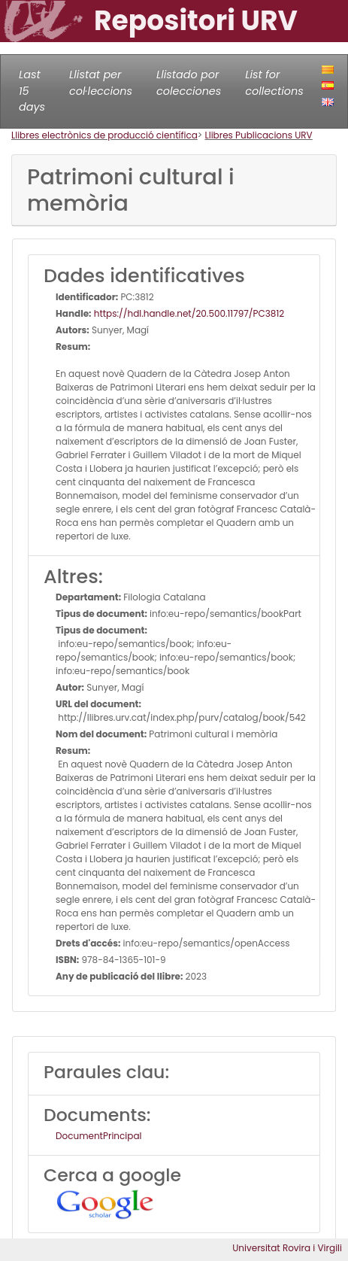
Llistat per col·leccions (100, 83)
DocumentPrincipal (98, 1135)
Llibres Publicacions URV (259, 135)
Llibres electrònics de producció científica (104, 135)
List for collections (274, 83)
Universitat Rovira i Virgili (287, 1247)
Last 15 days (32, 90)
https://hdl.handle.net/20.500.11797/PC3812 (188, 313)
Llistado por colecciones (188, 83)
